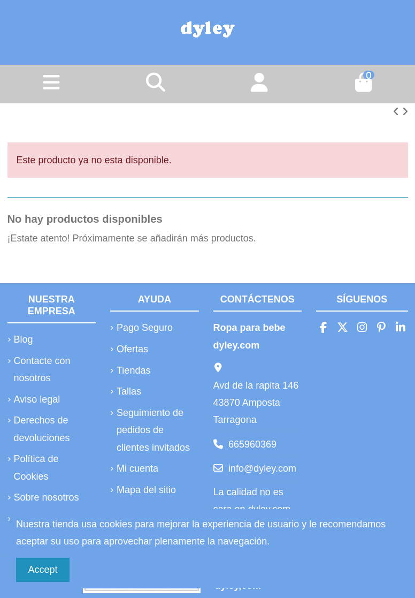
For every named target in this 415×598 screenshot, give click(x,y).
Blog (23, 339)
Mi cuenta (137, 468)
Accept (43, 569)
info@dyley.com (262, 468)
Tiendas (133, 370)
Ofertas (132, 349)
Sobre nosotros (46, 497)
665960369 (252, 444)
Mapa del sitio (146, 490)
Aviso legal (37, 399)
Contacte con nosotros (42, 369)
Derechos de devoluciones (42, 429)
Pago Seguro (145, 327)
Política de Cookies (36, 467)
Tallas (129, 391)
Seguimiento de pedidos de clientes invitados (153, 430)
